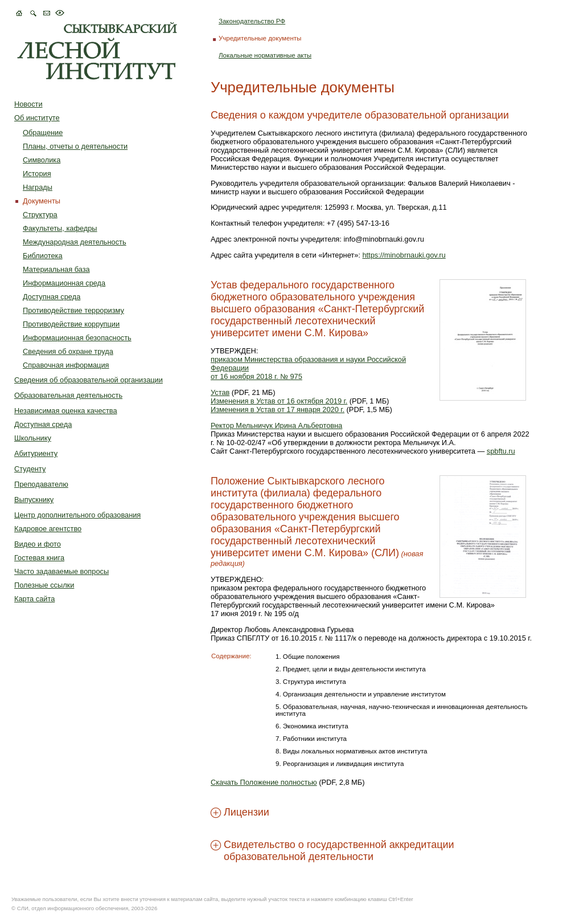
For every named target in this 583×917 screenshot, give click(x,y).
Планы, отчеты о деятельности (75, 146)
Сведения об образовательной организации (88, 380)
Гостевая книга (39, 557)
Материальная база (56, 269)
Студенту (30, 468)
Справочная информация (66, 365)
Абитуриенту (36, 453)
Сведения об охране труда (68, 351)
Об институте (37, 117)
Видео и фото (37, 544)
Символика (41, 160)
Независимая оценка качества (65, 410)
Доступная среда (51, 296)
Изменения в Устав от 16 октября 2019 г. (279, 401)
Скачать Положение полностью (264, 782)
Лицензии (246, 812)
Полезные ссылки (44, 585)
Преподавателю (41, 484)
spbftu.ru (501, 451)
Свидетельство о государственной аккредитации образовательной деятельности (339, 850)
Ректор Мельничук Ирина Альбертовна (276, 425)
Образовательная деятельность (68, 395)
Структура (40, 214)
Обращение (43, 132)
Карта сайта (34, 598)
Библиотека (43, 255)
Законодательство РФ (252, 21)
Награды (37, 187)
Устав (220, 392)
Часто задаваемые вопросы (61, 571)
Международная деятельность (74, 242)
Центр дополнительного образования (77, 515)
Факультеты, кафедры (60, 228)
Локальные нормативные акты (265, 55)
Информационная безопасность (77, 337)
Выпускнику (34, 499)
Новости (28, 104)
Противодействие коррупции (71, 324)
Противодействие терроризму (73, 310)
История (37, 173)
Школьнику (32, 438)
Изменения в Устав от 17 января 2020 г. (277, 409)
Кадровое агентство (47, 528)
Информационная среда (64, 283)
